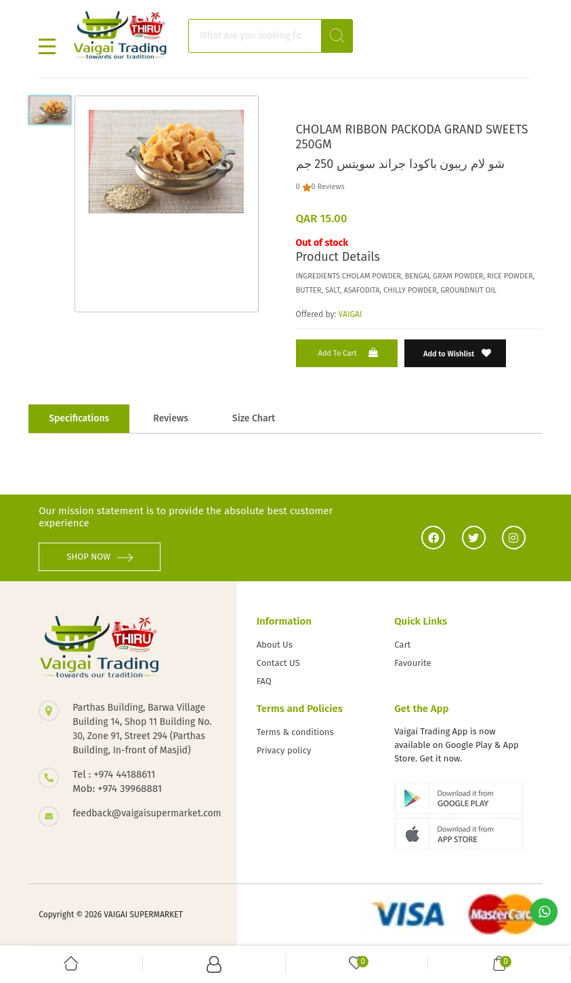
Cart (402, 645)
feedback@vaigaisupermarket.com (143, 813)
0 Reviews (328, 186)
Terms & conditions (295, 732)
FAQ (264, 681)
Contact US (278, 663)
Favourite (412, 663)
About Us (275, 645)
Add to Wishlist (457, 353)
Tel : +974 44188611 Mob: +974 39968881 (117, 781)
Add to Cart (349, 353)
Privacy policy (284, 750)
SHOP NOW (99, 556)
